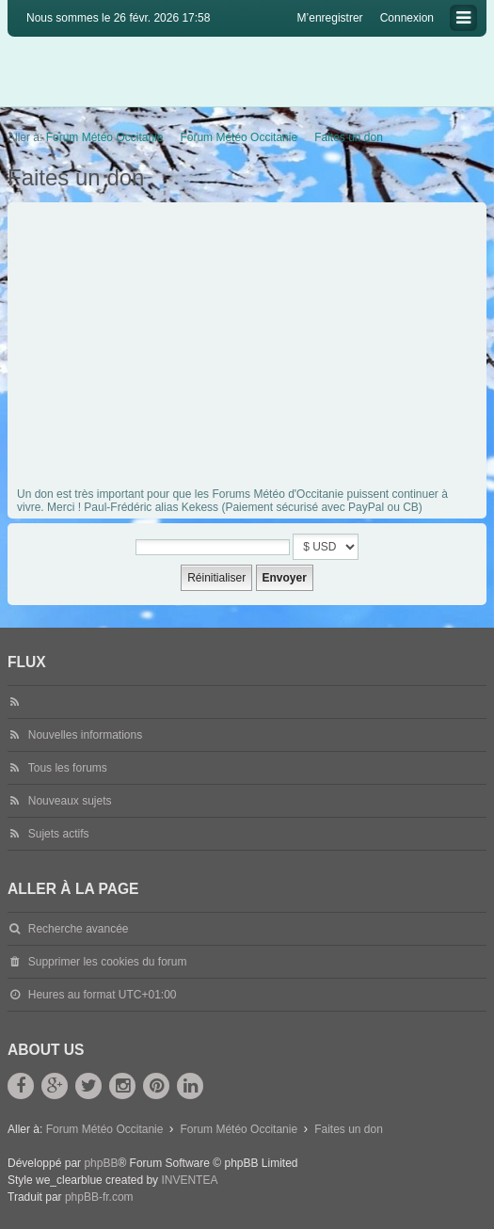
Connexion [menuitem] (407, 17)
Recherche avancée (78, 928)
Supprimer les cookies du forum (107, 961)
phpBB (101, 1163)
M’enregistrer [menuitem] (330, 17)
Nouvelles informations (85, 735)
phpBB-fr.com (99, 1197)
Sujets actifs (58, 833)
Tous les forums (67, 767)
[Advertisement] (249, 348)
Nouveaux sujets (70, 800)
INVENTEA (189, 1180)
